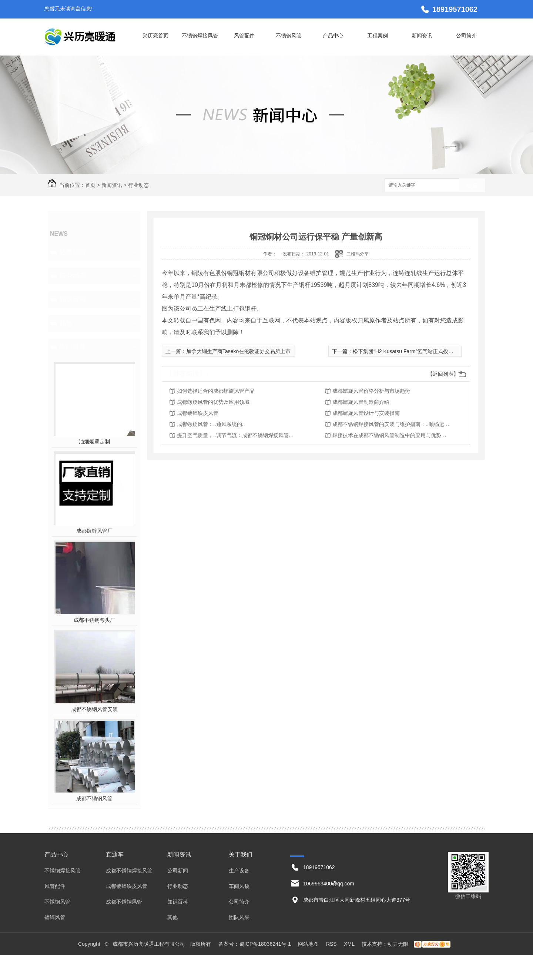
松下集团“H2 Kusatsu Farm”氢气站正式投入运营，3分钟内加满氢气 (430, 351)
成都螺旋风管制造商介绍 (360, 402)
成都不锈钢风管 (94, 798)
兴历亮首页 (155, 35)
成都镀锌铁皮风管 (197, 413)
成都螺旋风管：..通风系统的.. (211, 424)
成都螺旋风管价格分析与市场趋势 (371, 391)
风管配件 (244, 35)
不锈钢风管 (289, 35)
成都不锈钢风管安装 (94, 709)
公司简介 (466, 35)
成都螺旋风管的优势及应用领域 (213, 402)
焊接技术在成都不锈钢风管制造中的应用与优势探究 (391, 435)
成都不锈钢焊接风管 (129, 871)
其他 (66, 323)
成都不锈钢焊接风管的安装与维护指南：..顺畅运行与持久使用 (391, 424)
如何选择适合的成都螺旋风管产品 (216, 391)
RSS (332, 944)
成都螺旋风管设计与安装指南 (366, 413)
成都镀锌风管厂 (94, 531)
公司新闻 (72, 252)
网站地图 (308, 944)
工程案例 (377, 35)
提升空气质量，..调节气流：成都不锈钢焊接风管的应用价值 (236, 435)
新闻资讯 (422, 35)
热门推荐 (72, 347)
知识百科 (72, 299)
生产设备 (239, 871)
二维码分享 (357, 254)
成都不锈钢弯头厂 (94, 620)
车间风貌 (239, 886)
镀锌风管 (54, 917)
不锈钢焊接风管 (200, 35)
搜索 (472, 185)
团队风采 (239, 917)
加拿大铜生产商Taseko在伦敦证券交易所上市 (238, 351)
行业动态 (138, 185)
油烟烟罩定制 (94, 442)
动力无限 (398, 944)
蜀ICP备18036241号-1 (265, 944)
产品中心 (333, 35)
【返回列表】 (443, 374)
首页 (90, 185)
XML (350, 944)
